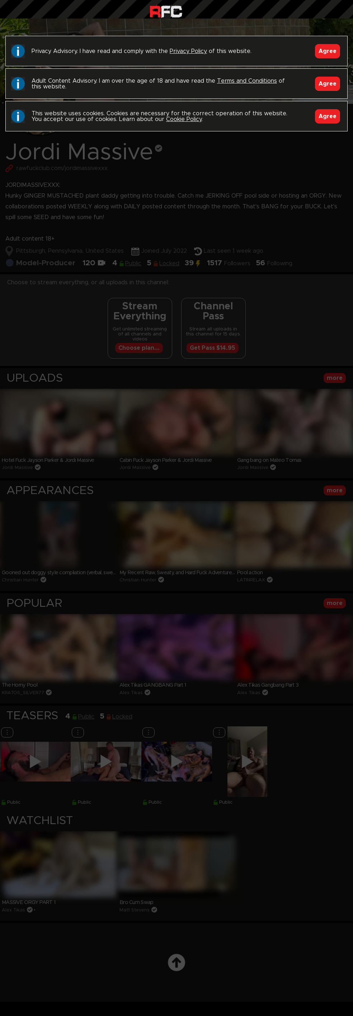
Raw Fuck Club (166, 11)
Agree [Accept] (327, 51)
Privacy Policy (188, 51)
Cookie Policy (184, 119)
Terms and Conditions (247, 81)
